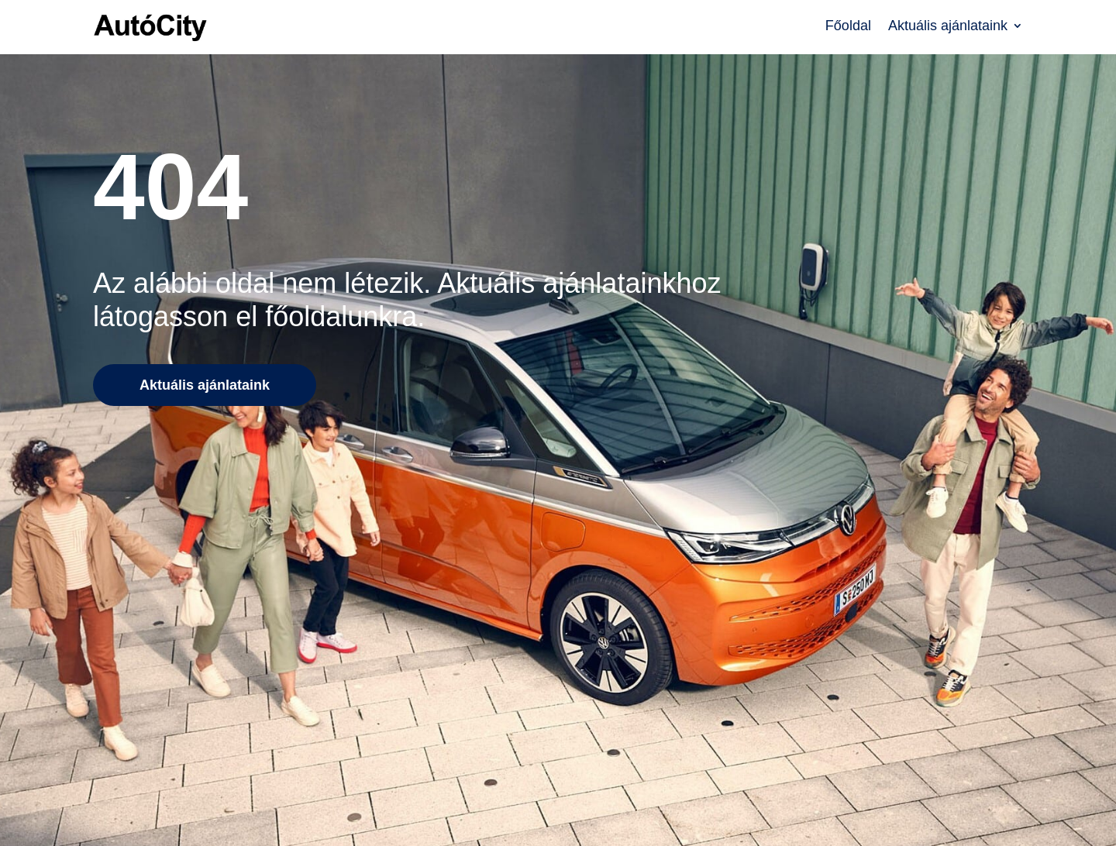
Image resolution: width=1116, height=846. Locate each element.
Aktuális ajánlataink (948, 26)
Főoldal (848, 26)
